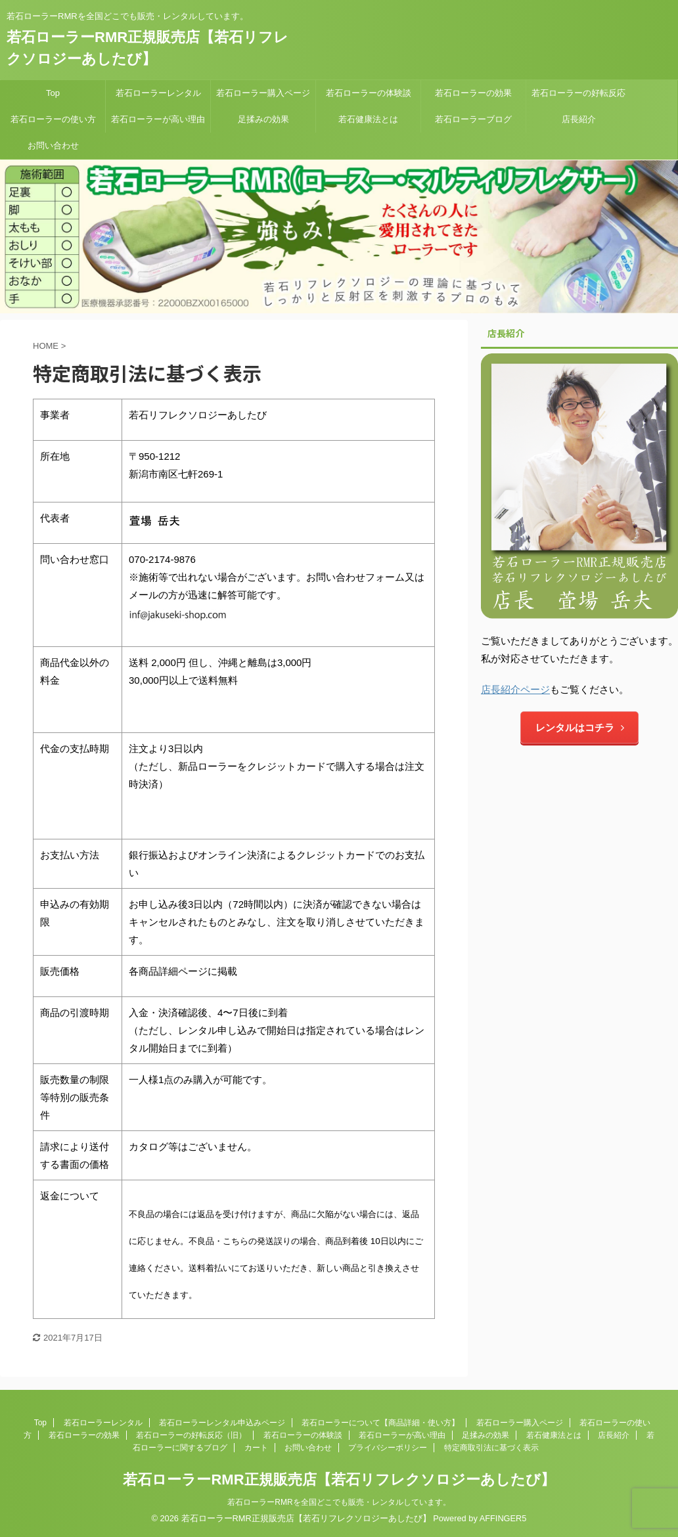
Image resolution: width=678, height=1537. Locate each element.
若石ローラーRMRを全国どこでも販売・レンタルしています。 (338, 1502)
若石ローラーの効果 (473, 93)
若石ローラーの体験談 (368, 93)
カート (256, 1447)
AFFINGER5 (503, 1518)
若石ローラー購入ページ (263, 93)
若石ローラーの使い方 (53, 119)
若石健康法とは (368, 119)
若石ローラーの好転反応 (578, 93)
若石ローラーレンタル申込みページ (222, 1422)
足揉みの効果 (263, 119)
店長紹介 (579, 119)
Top (53, 93)
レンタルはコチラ (579, 727)
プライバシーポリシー (387, 1447)
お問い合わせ (53, 145)
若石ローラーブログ (473, 119)
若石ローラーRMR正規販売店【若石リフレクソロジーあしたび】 (338, 1479)
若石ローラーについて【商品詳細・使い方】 (380, 1422)
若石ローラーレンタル (158, 93)
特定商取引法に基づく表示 (491, 1447)
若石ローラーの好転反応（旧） (191, 1435)
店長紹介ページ (515, 689)
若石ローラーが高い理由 (158, 119)
